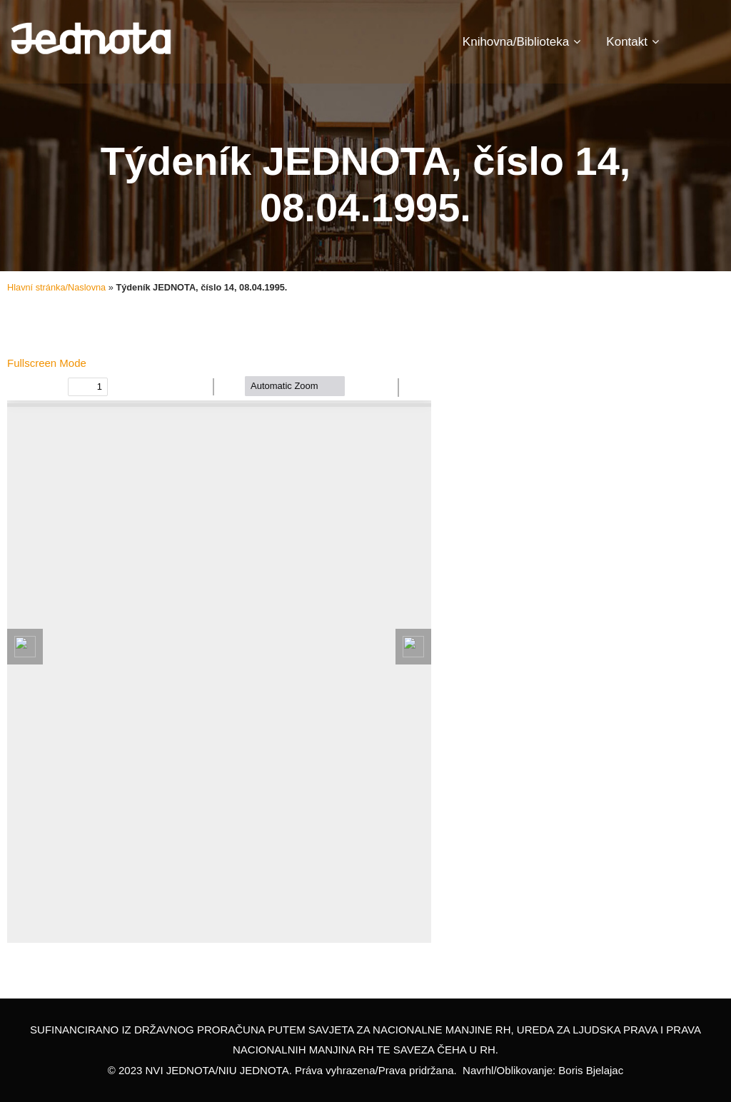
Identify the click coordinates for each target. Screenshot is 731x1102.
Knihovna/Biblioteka (521, 42)
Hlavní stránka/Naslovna (56, 287)
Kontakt (632, 42)
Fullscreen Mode (46, 363)
